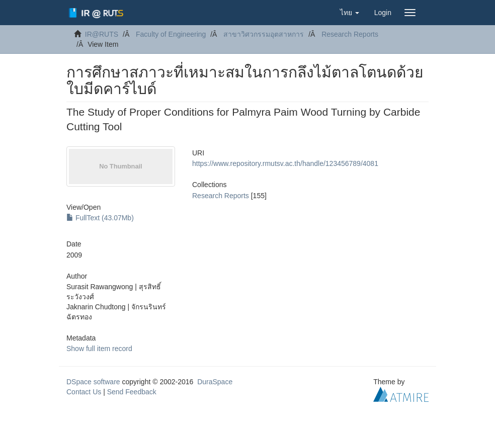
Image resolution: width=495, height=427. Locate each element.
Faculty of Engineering (171, 34)
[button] (350, 12)
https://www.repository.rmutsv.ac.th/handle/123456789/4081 (285, 163)
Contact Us (83, 392)
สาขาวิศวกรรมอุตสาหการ (263, 34)
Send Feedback (131, 392)
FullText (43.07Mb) (100, 218)
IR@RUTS (101, 34)
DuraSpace (214, 382)
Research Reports (349, 34)
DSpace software (93, 382)
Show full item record (99, 349)
